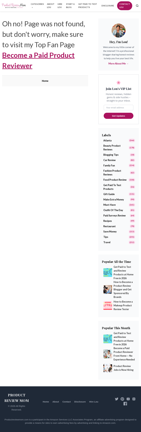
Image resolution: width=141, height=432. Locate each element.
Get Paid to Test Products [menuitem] (87, 5)
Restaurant (109, 226)
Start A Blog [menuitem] (70, 5)
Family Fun (109, 165)
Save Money (110, 231)
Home (45, 81)
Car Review (109, 160)
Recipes (107, 220)
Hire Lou (93, 401)
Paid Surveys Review (114, 215)
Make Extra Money (113, 199)
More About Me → (118, 63)
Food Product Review (115, 179)
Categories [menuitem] (37, 4)
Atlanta (107, 140)
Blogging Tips (111, 154)
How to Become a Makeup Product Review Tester (123, 305)
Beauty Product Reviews (112, 147)
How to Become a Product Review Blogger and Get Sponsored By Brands (123, 289)
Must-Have (109, 204)
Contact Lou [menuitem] (124, 5)
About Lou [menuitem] (50, 5)
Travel (106, 242)
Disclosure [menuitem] (107, 5)
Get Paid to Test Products (112, 187)
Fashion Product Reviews (112, 172)
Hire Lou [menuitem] (60, 5)
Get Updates (118, 116)
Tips (105, 236)
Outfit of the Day (113, 210)
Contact (66, 401)
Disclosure (80, 401)
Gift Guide (109, 194)
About (55, 401)
